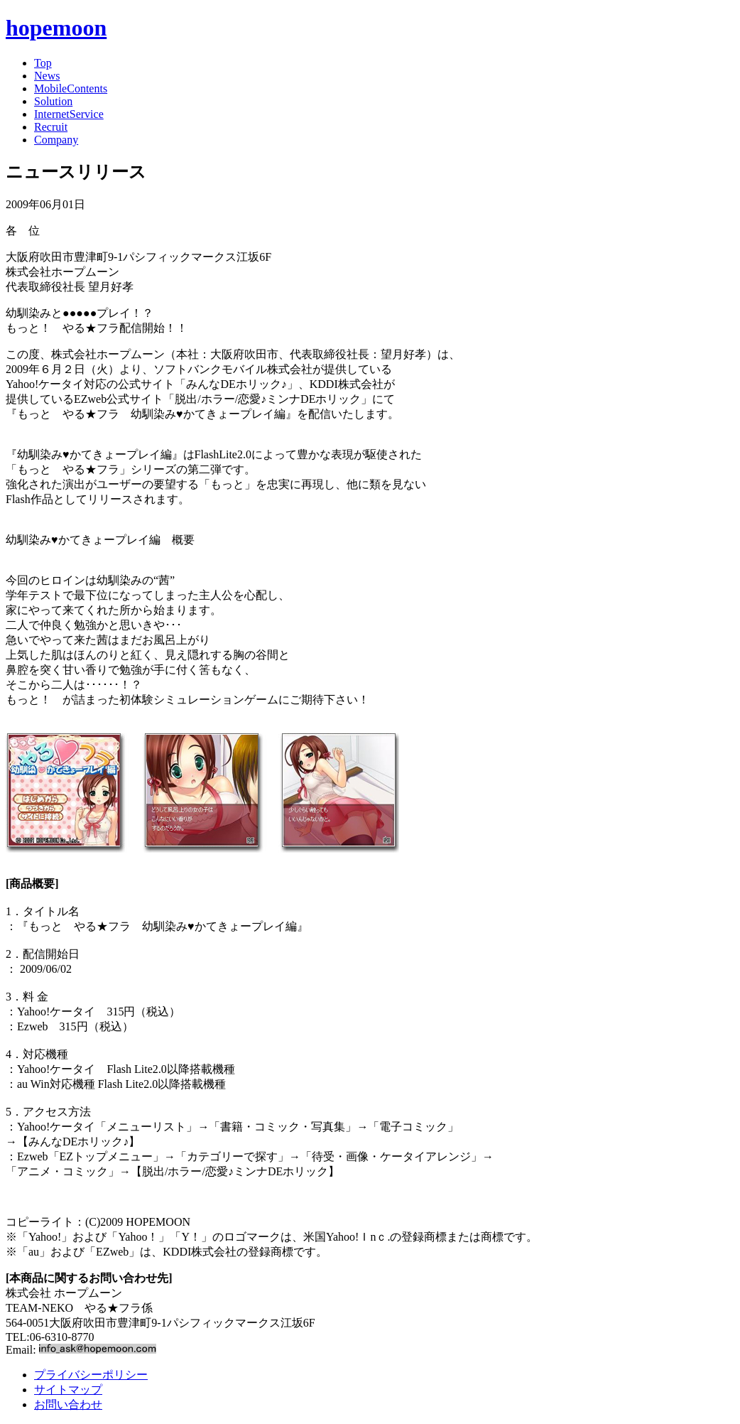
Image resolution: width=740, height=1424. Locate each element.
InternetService (69, 114)
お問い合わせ (68, 1404)
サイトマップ (68, 1389)
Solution (53, 101)
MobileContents (70, 88)
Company (56, 140)
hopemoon (56, 28)
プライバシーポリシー (91, 1375)
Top (43, 63)
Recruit (50, 127)
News (47, 76)
